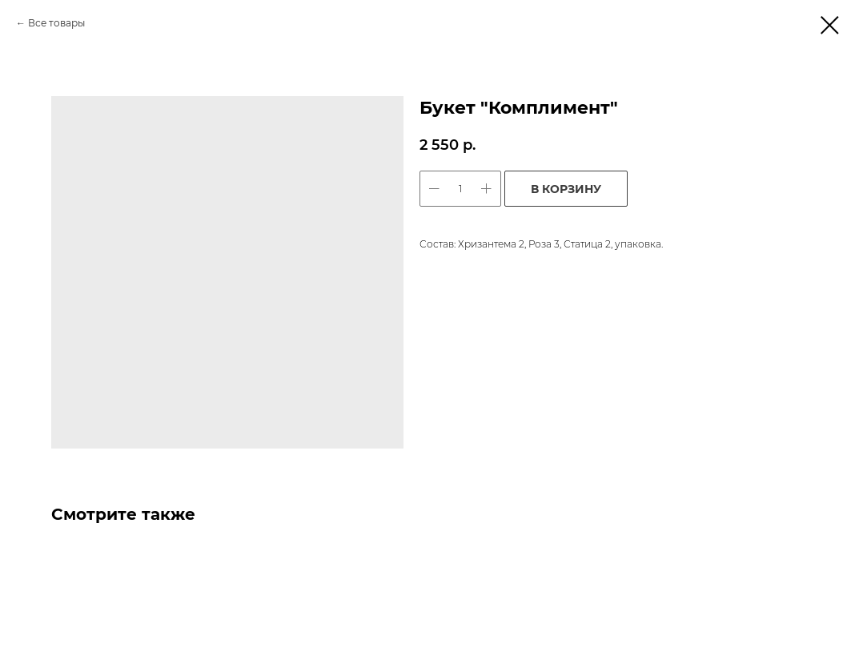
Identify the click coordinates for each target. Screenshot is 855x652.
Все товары (56, 23)
